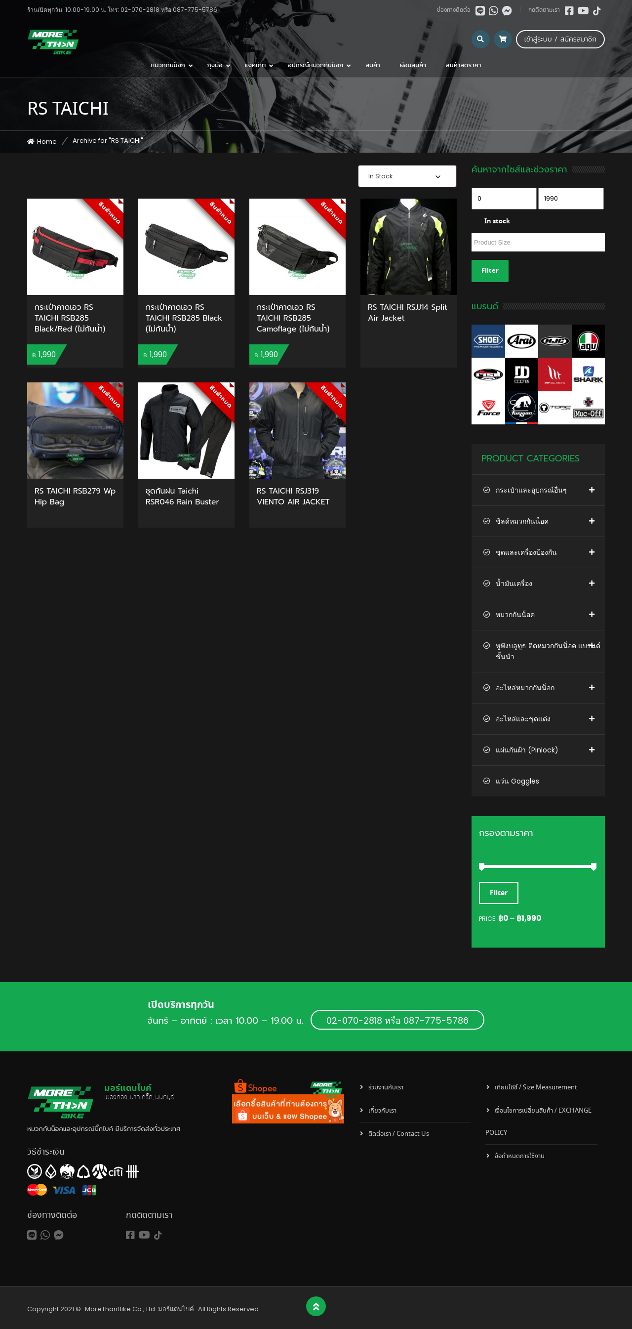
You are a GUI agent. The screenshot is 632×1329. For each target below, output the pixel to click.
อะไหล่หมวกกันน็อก (525, 688)
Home (47, 141)
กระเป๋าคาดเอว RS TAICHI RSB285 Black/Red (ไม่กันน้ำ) (70, 318)
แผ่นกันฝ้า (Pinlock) (527, 750)
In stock (497, 221)
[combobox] (407, 176)
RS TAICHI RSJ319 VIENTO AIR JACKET (293, 497)
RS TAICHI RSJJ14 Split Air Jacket (407, 313)
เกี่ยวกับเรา (382, 1111)
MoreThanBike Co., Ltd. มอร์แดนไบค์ (139, 1309)
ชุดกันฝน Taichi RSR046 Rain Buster (182, 497)
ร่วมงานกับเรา (385, 1087)
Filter (490, 271)
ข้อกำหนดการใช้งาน (520, 1156)
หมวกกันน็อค (515, 615)
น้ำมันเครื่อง (514, 583)
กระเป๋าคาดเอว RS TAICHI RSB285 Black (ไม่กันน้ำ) (184, 318)
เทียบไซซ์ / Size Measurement (536, 1087)
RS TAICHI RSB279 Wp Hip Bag (75, 497)
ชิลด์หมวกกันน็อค (522, 521)
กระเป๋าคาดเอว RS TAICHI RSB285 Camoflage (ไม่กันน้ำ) (293, 318)
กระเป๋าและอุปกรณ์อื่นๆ (531, 490)
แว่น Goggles (517, 781)
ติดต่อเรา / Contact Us (398, 1134)
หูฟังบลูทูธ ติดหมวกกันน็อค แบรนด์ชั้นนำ (548, 651)
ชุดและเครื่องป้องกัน (526, 552)
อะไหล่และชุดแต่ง (523, 719)
